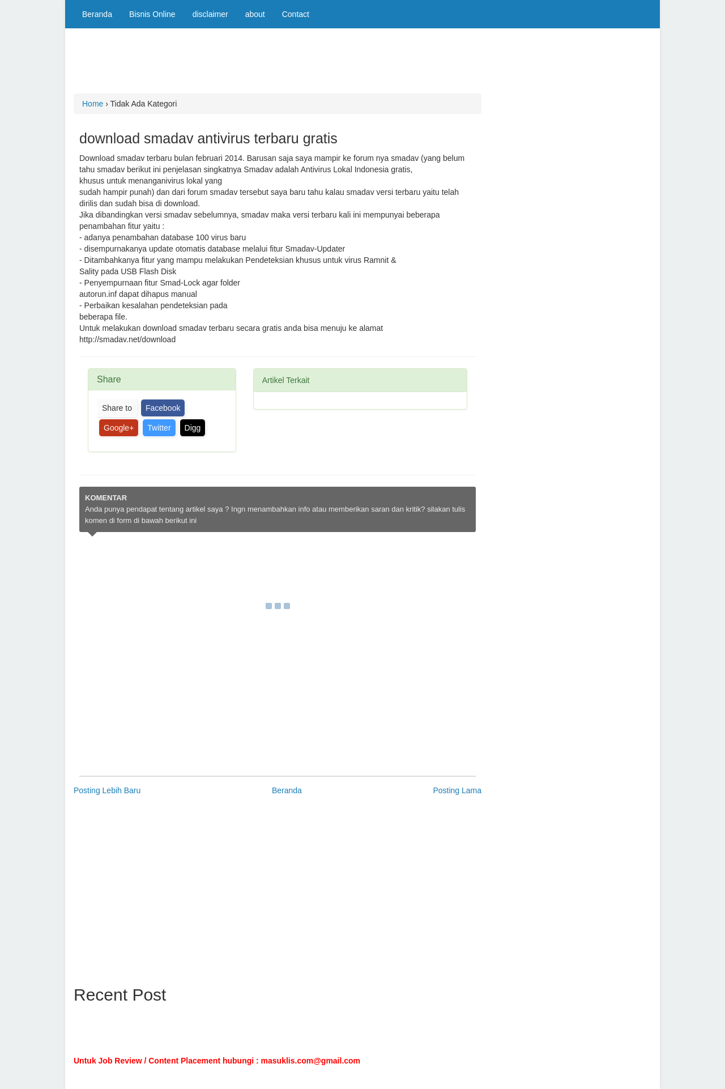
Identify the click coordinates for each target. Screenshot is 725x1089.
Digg (193, 427)
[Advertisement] (280, 65)
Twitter (158, 427)
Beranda (97, 14)
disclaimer (210, 14)
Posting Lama (457, 790)
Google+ (119, 427)
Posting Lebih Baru (107, 790)
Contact (295, 14)
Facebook (163, 407)
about (255, 14)
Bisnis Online (152, 14)
